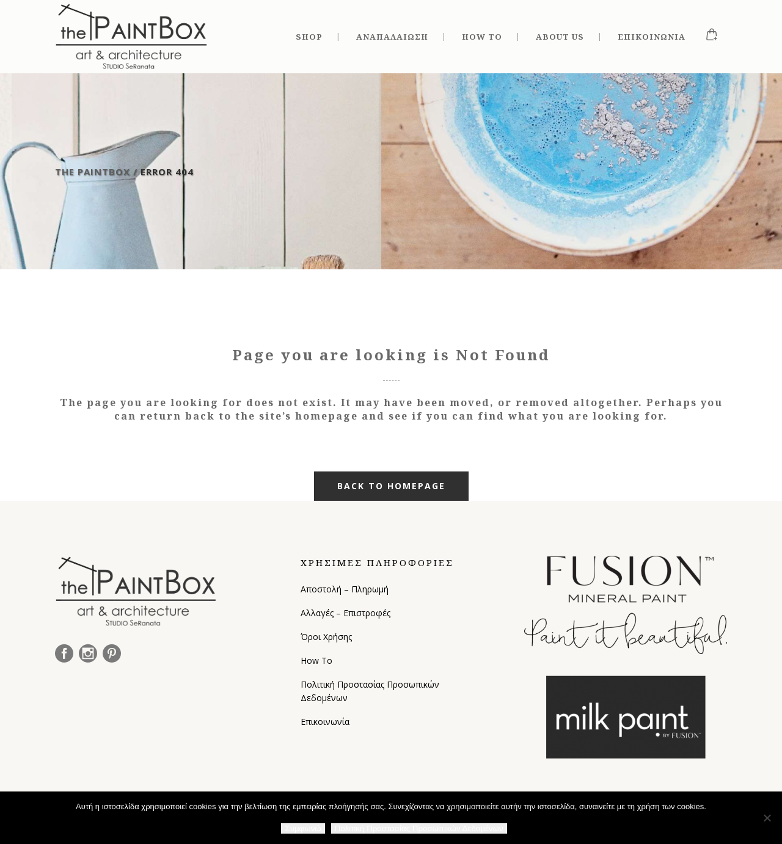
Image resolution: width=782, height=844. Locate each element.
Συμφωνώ (303, 828)
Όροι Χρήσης (326, 636)
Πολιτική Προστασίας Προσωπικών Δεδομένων (370, 691)
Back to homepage (391, 486)
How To (316, 660)
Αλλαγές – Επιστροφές (345, 613)
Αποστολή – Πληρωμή (345, 589)
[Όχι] (767, 818)
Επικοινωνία (325, 721)
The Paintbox (92, 172)
